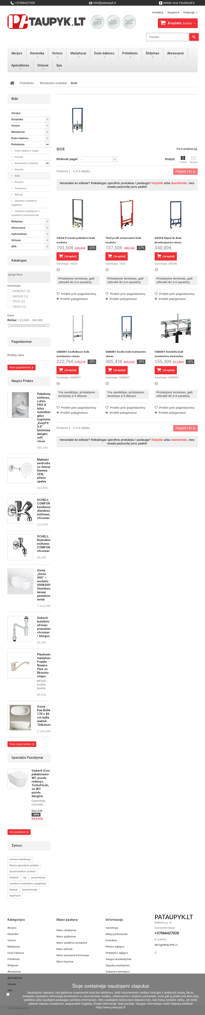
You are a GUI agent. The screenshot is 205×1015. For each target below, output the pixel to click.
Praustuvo (20, 188)
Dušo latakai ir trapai (26, 150)
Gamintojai (112, 927)
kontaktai (157, 12)
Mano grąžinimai (66, 936)
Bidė (17, 175)
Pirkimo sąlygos (115, 946)
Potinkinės (130, 53)
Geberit (14, 877)
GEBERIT (21, 291)
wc (25, 877)
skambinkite (179, 183)
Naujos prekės (22, 381)
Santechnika (30, 889)
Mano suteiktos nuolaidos (71, 942)
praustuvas (38, 877)
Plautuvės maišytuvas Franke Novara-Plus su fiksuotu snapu (45, 665)
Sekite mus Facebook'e (177, 2)
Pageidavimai (22, 342)
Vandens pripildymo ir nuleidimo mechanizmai (25, 213)
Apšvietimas (20, 65)
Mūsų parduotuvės (116, 934)
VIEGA (19, 306)
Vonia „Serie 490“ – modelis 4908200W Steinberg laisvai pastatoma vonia (45, 585)
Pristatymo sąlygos (117, 952)
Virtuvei (42, 65)
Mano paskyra (67, 920)
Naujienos (173, 12)
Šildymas (152, 53)
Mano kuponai (64, 961)
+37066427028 (23, 2)
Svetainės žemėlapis (118, 971)
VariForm (15, 895)
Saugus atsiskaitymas (118, 959)
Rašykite (157, 183)
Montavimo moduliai (26, 163)
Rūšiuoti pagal (66, 159)
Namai (13, 889)
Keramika (37, 53)
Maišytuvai (78, 53)
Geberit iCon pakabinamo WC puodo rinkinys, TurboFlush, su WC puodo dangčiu (41, 783)
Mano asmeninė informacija (72, 955)
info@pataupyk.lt (102, 2)
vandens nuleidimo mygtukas (28, 883)
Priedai (18, 156)
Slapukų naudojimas (118, 965)
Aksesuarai (175, 53)
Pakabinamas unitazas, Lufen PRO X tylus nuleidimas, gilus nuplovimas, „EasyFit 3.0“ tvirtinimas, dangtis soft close (46, 417)
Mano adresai (64, 949)
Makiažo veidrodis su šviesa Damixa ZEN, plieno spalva (43, 470)
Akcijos (16, 53)
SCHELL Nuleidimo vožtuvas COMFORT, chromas (45, 544)
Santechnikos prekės (23, 871)
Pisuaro (19, 182)
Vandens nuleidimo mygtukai (24, 202)
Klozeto (18, 169)
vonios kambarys (20, 859)
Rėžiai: (12, 320)
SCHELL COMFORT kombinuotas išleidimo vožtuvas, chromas (46, 509)
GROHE (20, 296)
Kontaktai (111, 940)
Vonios (57, 53)
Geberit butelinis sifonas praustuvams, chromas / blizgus (46, 627)
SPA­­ (14, 246)
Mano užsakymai (66, 930)
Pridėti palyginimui (74, 299)
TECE (18, 301)
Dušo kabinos (104, 53)
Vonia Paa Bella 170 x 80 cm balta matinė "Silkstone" (44, 716)
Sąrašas (193, 159)
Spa (59, 65)
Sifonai (18, 194)
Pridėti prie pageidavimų (78, 293)
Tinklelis (183, 159)
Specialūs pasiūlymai (27, 758)
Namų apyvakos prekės (24, 865)
